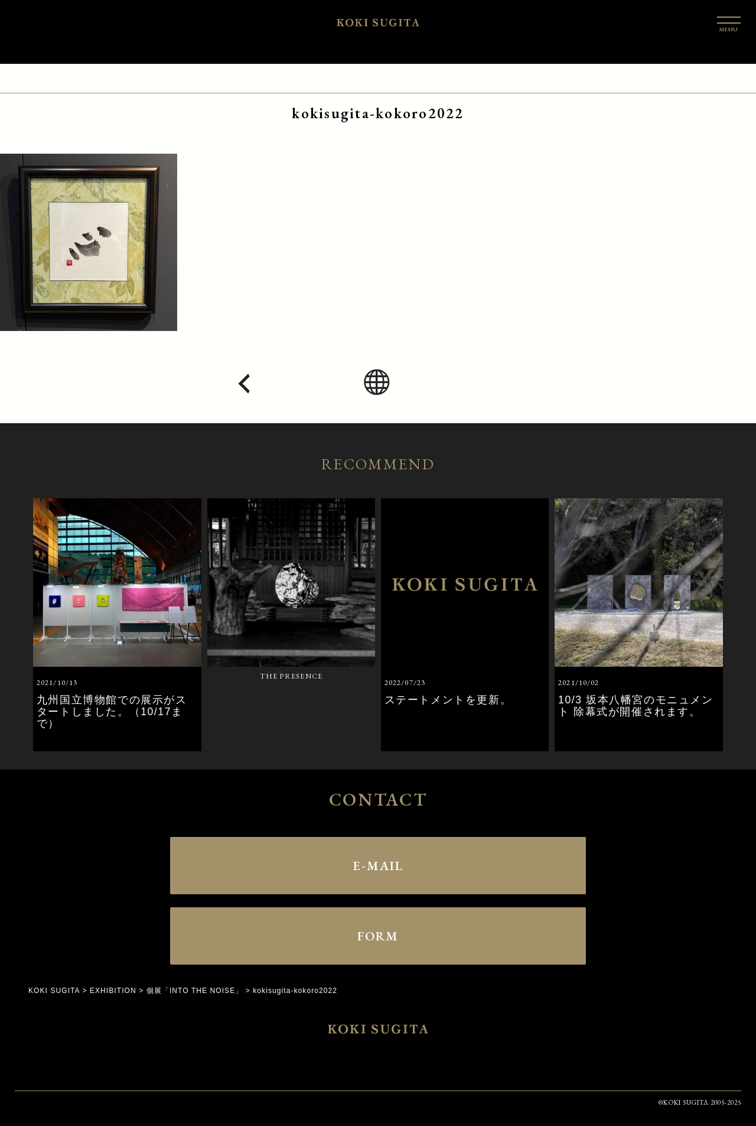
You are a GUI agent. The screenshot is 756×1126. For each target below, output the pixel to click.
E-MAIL (378, 865)
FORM (378, 935)
